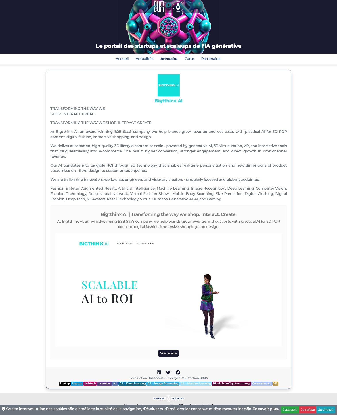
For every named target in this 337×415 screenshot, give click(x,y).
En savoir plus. (265, 409)
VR (275, 383)
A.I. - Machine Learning (196, 383)
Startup (65, 383)
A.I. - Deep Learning (132, 383)
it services (104, 383)
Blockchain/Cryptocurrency (231, 383)
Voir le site (168, 353)
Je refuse (308, 410)
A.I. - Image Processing (163, 383)
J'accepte (290, 410)
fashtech (90, 383)
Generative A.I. (261, 383)
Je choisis (325, 410)
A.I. (115, 383)
